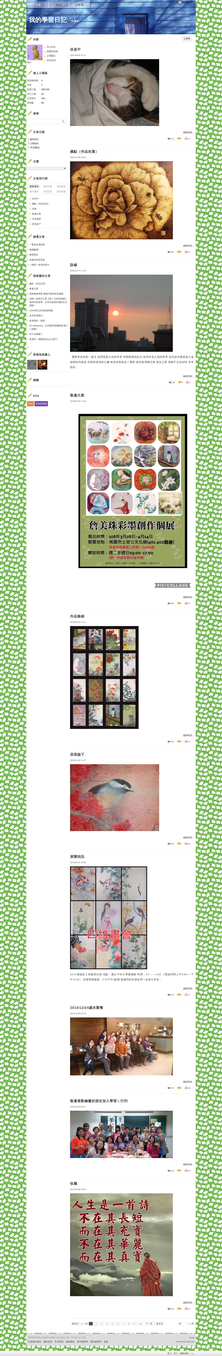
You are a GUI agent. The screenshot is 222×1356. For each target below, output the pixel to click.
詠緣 (73, 265)
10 (140, 1323)
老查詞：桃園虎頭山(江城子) (43, 339)
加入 (176, 1353)
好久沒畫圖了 (36, 334)
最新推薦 (61, 186)
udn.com (190, 1341)
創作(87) (34, 139)
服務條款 (70, 1341)
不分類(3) (35, 147)
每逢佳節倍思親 (37, 260)
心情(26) (34, 143)
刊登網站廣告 (34, 1341)
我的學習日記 (48, 19)
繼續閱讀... (188, 132)
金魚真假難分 (36, 315)
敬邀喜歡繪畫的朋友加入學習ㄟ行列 (99, 1101)
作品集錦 (77, 616)
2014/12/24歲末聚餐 (86, 1008)
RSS (30, 403)
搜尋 (63, 121)
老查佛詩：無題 (37, 320)
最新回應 (47, 186)
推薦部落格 (52, 51)
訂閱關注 (51, 56)
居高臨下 (77, 754)
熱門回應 (47, 191)
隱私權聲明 (95, 1341)
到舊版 (75, 21)
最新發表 (34, 186)
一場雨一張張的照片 (39, 264)
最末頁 (159, 1323)
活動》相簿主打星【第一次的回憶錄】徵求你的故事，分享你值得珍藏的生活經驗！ (48, 302)
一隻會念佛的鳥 (37, 244)
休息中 (75, 49)
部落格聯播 (41, 403)
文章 (38, 4)
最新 (188, 38)
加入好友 (51, 47)
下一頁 (149, 1323)
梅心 (29, 62)
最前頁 (75, 1323)
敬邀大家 (77, 395)
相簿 (58, 4)
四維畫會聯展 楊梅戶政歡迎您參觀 (46, 293)
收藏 (73, 1183)
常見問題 (59, 1341)
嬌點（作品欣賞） (84, 151)
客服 (106, 1341)
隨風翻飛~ (34, 249)
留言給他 (51, 60)
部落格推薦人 (42, 354)
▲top (191, 1337)
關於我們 (48, 1341)
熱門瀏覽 (34, 191)
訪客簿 (79, 4)
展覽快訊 (77, 857)
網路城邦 (184, 1353)
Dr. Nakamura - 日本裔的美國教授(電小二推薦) (48, 327)
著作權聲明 (82, 1341)
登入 (169, 1353)
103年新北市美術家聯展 (41, 310)
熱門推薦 (61, 191)
